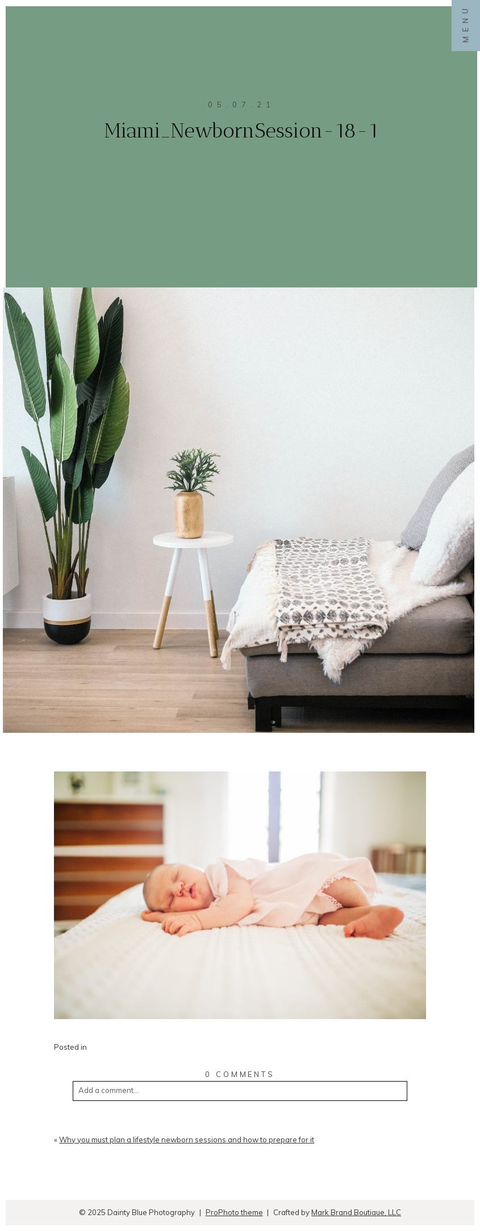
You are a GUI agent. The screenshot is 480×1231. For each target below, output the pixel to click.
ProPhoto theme (234, 1212)
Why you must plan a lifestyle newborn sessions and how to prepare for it (186, 1139)
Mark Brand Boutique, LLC (356, 1212)
